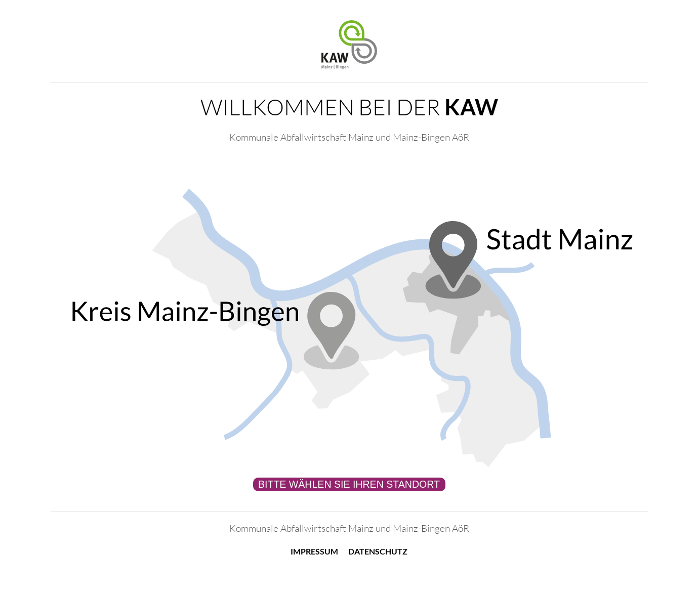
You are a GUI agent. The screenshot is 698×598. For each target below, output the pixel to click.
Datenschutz (377, 551)
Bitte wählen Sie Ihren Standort (349, 484)
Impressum (314, 551)
